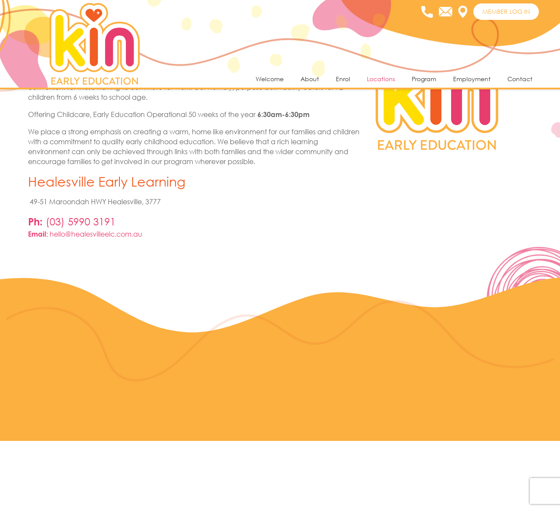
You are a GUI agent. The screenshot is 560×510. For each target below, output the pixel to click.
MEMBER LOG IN (506, 11)
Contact (519, 78)
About (309, 78)
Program (424, 78)
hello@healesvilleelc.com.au (96, 303)
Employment (472, 78)
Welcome (270, 78)
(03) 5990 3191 (81, 291)
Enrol (343, 78)
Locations (381, 78)
